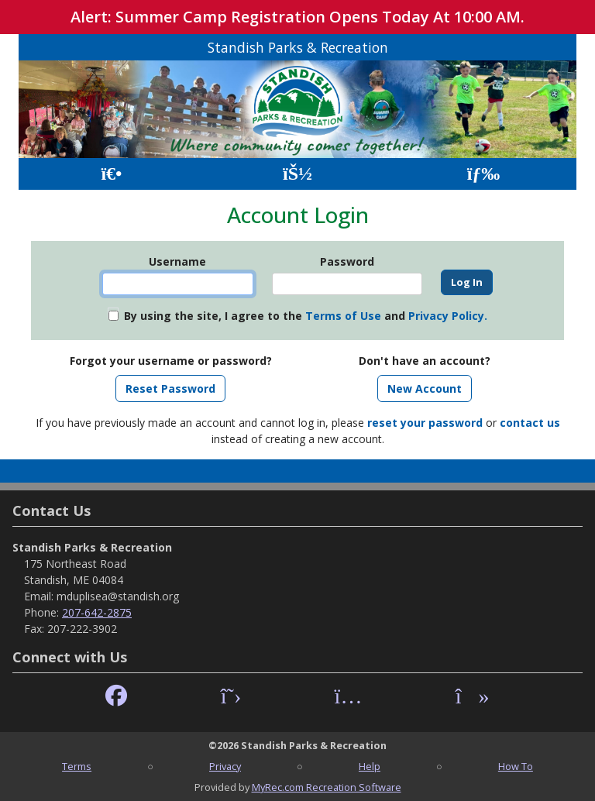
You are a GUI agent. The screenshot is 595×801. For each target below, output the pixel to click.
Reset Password (170, 388)
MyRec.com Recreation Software (326, 787)
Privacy (225, 766)
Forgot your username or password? (171, 360)
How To (515, 766)
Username (177, 261)
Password (347, 261)
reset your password (425, 422)
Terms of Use (343, 315)
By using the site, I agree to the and (305, 315)
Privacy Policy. (447, 315)
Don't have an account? (424, 360)
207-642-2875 (97, 612)
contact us (530, 422)
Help (369, 766)
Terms (76, 766)
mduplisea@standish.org (118, 596)
